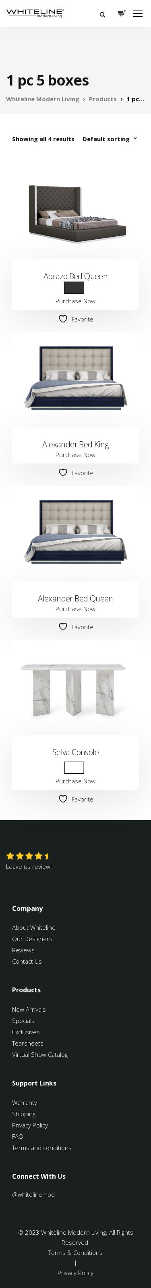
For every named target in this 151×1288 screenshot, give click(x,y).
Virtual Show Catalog (40, 1054)
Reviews (23, 950)
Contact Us (27, 961)
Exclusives (26, 1032)
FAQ (17, 1136)
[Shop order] (111, 139)
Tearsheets (27, 1043)
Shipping (23, 1114)
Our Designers (32, 939)
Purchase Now (75, 301)
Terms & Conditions (75, 1252)
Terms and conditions (42, 1148)
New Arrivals (29, 1009)
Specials (23, 1021)
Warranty (25, 1102)
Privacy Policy (30, 1125)
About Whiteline (34, 927)
